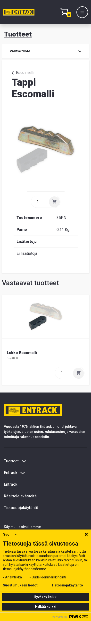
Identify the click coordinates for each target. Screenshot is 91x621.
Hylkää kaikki (45, 607)
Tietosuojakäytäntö (21, 507)
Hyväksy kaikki (46, 597)
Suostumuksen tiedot (20, 585)
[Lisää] (54, 201)
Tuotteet (18, 34)
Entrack (10, 484)
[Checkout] (67, 12)
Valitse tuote (46, 51)
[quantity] (39, 202)
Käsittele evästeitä (20, 496)
